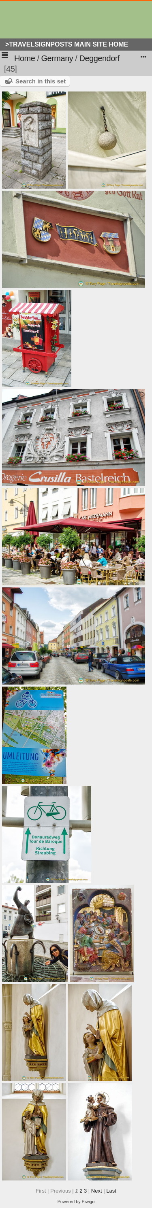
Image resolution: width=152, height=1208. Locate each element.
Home (24, 58)
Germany (57, 58)
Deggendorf (99, 58)
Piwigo (88, 1201)
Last (111, 1191)
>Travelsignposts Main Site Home (66, 44)
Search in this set (40, 81)
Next (96, 1191)
